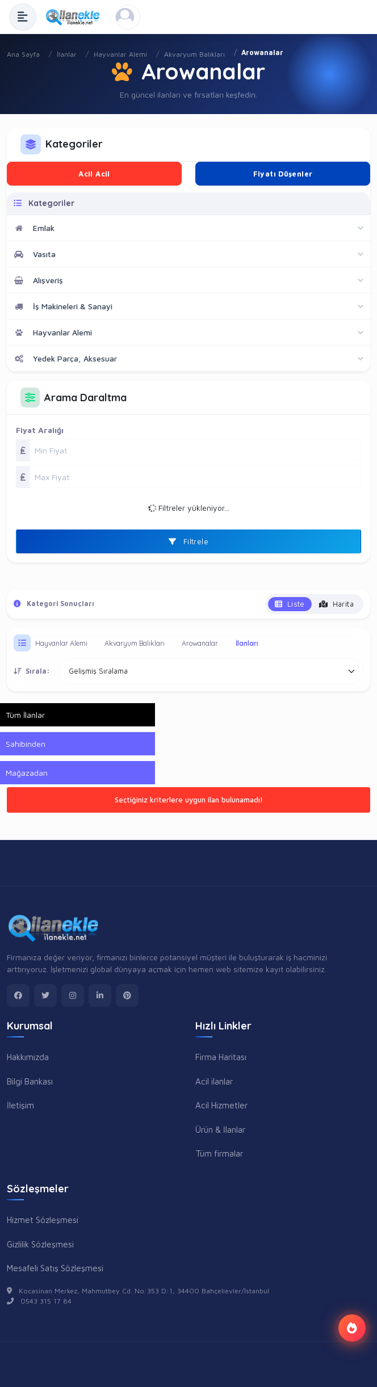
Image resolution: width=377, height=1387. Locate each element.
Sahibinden (25, 744)
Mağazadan (27, 772)
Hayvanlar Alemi (120, 54)
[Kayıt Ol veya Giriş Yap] (127, 17)
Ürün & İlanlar (220, 1129)
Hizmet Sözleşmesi (42, 1219)
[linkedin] (100, 995)
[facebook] (18, 995)
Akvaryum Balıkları (194, 54)
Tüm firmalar (219, 1153)
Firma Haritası (220, 1057)
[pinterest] (127, 995)
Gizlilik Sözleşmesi (40, 1244)
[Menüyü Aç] (22, 17)
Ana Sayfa (23, 54)
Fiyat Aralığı (40, 430)
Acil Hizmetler (221, 1105)
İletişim (20, 1105)
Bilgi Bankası (30, 1081)
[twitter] (45, 995)
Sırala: (32, 671)
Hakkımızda (28, 1057)
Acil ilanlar (214, 1081)
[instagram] (72, 995)
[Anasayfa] (76, 17)
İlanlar (67, 54)
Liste (290, 603)
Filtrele (188, 541)
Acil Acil (94, 173)
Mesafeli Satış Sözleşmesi (55, 1268)
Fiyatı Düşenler (283, 173)
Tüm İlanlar (25, 715)
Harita (336, 603)
